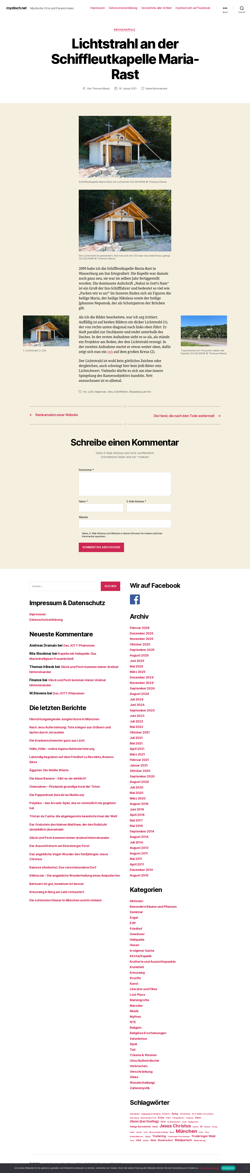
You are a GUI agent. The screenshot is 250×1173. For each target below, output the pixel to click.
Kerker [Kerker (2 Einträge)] (196, 1127)
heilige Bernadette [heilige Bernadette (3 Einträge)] (140, 1126)
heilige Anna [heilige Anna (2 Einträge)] (193, 1122)
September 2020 (143, 776)
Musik (135, 1011)
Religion (136, 1028)
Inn (85, 392)
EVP (133, 923)
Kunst (134, 984)
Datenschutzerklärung (123, 8)
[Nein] (246, 1168)
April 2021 (138, 749)
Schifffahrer (122, 392)
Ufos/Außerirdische (146, 1061)
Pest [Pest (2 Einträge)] (207, 1132)
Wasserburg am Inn (141, 392)
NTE (133, 1022)
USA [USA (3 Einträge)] (138, 1140)
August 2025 (140, 655)
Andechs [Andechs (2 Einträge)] (166, 1114)
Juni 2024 (138, 705)
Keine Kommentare (157, 89)
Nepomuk (100, 392)
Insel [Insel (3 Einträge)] (155, 1126)
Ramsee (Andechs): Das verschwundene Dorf (65, 873)
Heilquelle (138, 940)
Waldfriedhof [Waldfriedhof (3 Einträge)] (165, 1140)
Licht (91, 392)
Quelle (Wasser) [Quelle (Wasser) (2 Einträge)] (136, 1137)
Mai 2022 (137, 727)
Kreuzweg (138, 973)
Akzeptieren (228, 1168)
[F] (175, 600)
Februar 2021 (140, 760)
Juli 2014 (137, 842)
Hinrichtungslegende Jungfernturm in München (67, 719)
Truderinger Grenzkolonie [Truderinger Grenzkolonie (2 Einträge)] (179, 1137)
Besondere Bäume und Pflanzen (155, 907)
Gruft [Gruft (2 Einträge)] (184, 1122)
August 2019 (140, 804)
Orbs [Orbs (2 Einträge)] (201, 1132)
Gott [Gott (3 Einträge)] (163, 1121)
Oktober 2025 (141, 644)
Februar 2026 (140, 628)
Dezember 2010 (142, 870)
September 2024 (143, 688)
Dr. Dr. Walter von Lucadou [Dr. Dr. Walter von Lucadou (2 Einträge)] (202, 1114)
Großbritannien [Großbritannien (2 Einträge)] (173, 1122)
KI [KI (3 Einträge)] (201, 1126)
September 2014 (143, 831)
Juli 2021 (137, 738)
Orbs (110, 392)
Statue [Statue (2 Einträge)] (148, 1137)
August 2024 (140, 694)
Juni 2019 (138, 809)
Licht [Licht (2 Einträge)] (145, 1132)
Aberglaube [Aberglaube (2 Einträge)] (135, 1114)
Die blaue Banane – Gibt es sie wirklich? (60, 779)
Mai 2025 (137, 666)
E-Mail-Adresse (136, 501)
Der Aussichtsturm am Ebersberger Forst (62, 851)
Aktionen (137, 901)
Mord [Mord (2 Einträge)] (171, 1132)
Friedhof (136, 929)
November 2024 (143, 683)
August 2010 (140, 875)
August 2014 (140, 837)
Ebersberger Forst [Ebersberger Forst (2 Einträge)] (148, 1118)
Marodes (137, 1006)
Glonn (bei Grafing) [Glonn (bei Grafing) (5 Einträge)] (144, 1121)
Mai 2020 (137, 793)
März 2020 (138, 798)
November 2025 (143, 639)
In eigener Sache (143, 951)
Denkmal (137, 912)
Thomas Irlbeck (100, 89)
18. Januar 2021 (127, 89)
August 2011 (140, 853)
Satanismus (139, 1039)
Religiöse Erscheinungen (149, 1033)
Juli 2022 (137, 721)
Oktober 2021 (141, 732)
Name (83, 501)
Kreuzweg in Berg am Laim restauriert (59, 902)
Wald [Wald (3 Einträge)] (153, 1140)
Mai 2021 (137, 743)
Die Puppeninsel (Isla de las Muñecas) (59, 795)
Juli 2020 (137, 787)
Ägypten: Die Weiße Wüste (51, 770)
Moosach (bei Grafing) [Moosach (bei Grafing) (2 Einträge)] (158, 1132)
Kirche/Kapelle (125, 30)
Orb (110, 352)
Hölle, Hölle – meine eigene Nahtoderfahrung (65, 749)
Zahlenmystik (140, 1088)
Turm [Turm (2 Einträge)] (132, 1141)
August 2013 (140, 848)
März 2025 (138, 672)
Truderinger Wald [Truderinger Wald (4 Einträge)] (203, 1136)
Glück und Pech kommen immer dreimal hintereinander (73, 843)
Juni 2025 (138, 661)
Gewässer (138, 934)
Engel (134, 918)
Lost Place (138, 995)
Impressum (97, 8)
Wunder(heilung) (143, 1083)
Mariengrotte (140, 1000)
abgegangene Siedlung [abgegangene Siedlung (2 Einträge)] (151, 1114)
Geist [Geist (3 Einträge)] (198, 1117)
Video (135, 1077)
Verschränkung (142, 1072)
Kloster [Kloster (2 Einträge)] (207, 1127)
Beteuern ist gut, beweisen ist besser (59, 894)
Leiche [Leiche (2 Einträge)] (139, 1132)
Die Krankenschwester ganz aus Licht (59, 741)
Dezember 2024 (143, 677)
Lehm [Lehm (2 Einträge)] (132, 1132)
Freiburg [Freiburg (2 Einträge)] (189, 1118)
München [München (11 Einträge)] (186, 1131)
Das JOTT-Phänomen (80, 646)
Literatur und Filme (145, 989)
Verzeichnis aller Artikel (156, 8)
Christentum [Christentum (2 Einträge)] (185, 1114)
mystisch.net (17, 8)
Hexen (135, 945)
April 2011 (138, 864)
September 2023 (143, 710)
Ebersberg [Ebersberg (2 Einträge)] (134, 1118)
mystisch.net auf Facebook (192, 8)
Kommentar (86, 470)
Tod (133, 1050)
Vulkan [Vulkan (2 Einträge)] (146, 1141)
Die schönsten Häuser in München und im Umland (68, 910)
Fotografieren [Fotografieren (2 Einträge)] (178, 1118)
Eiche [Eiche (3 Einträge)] (161, 1117)
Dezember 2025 (142, 633)
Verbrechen (139, 1066)
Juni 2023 (138, 716)
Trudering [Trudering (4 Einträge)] (159, 1136)
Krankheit (137, 967)
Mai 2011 (137, 859)
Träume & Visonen (144, 1055)
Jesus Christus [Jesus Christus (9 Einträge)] (175, 1126)
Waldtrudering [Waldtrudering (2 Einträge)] (200, 1141)
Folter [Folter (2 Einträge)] (168, 1118)
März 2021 (138, 754)
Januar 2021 (140, 765)
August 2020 (140, 782)
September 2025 (143, 650)
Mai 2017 (137, 820)
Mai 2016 (137, 826)
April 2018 (138, 815)
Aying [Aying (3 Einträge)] (175, 1113)
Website (83, 517)
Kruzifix (136, 978)
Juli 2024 (137, 699)
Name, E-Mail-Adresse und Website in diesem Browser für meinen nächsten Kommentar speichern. (122, 535)
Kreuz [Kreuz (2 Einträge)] (214, 1127)
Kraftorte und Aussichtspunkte (154, 962)
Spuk (134, 1044)
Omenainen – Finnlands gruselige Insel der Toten (68, 787)
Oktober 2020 (141, 771)
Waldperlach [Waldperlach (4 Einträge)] (183, 1140)
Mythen (136, 1017)
